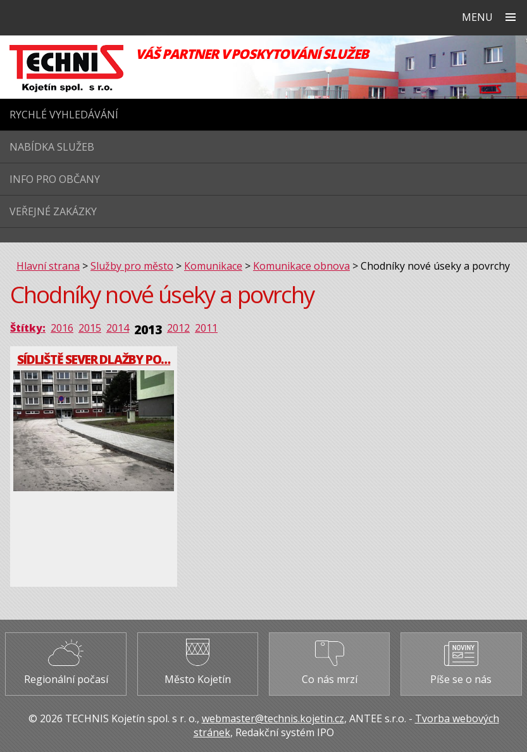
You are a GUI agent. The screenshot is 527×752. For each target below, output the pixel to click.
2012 (178, 328)
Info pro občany (54, 179)
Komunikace (213, 266)
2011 (206, 328)
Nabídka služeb (51, 147)
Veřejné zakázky (53, 211)
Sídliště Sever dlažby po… (93, 359)
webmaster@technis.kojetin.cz (273, 718)
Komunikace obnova (301, 266)
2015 (89, 328)
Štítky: (28, 328)
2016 (62, 328)
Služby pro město (131, 266)
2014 (117, 328)
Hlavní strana (48, 266)
